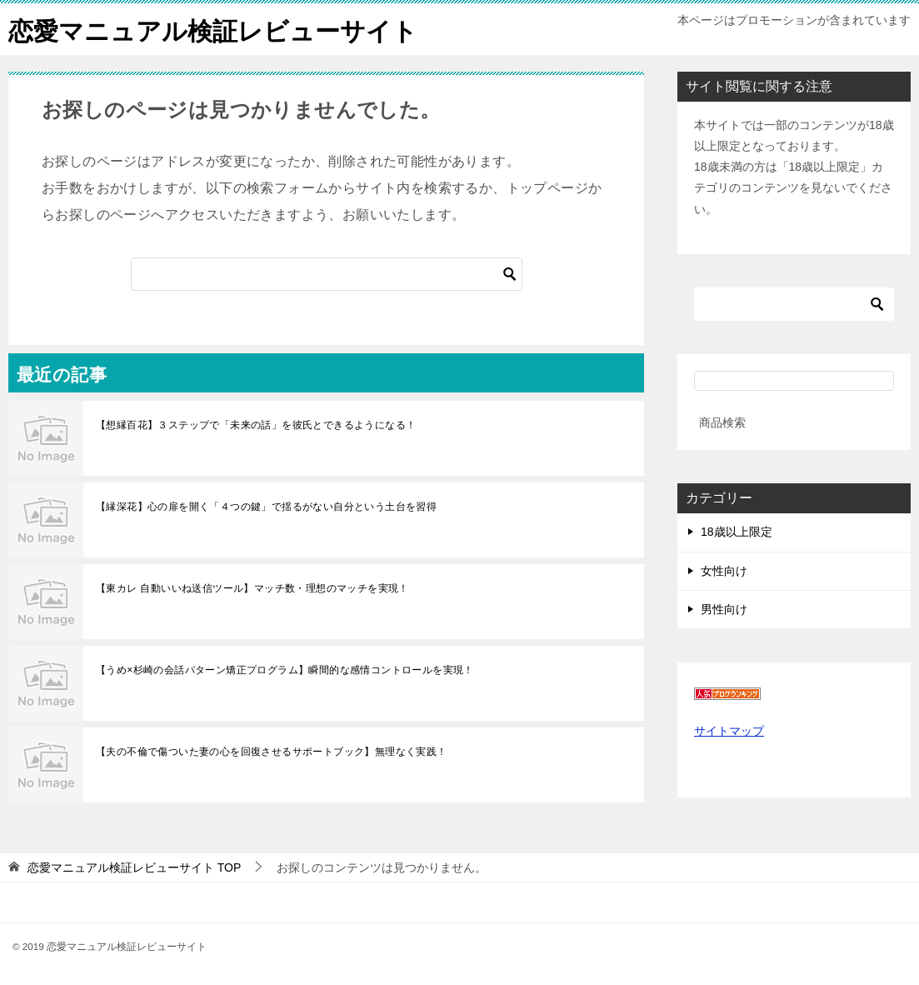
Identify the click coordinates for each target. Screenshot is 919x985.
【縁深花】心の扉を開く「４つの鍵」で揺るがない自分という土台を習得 (266, 506)
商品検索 (722, 421)
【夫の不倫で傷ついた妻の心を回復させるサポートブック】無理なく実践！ (271, 751)
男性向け (724, 608)
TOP (134, 866)
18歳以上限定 (736, 531)
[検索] (326, 273)
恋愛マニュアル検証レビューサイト (212, 29)
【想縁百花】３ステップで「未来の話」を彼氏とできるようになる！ (256, 424)
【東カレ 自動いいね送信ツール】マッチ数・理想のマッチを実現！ (252, 587)
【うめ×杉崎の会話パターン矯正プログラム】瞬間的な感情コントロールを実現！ (285, 669)
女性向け (724, 570)
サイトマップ (729, 730)
